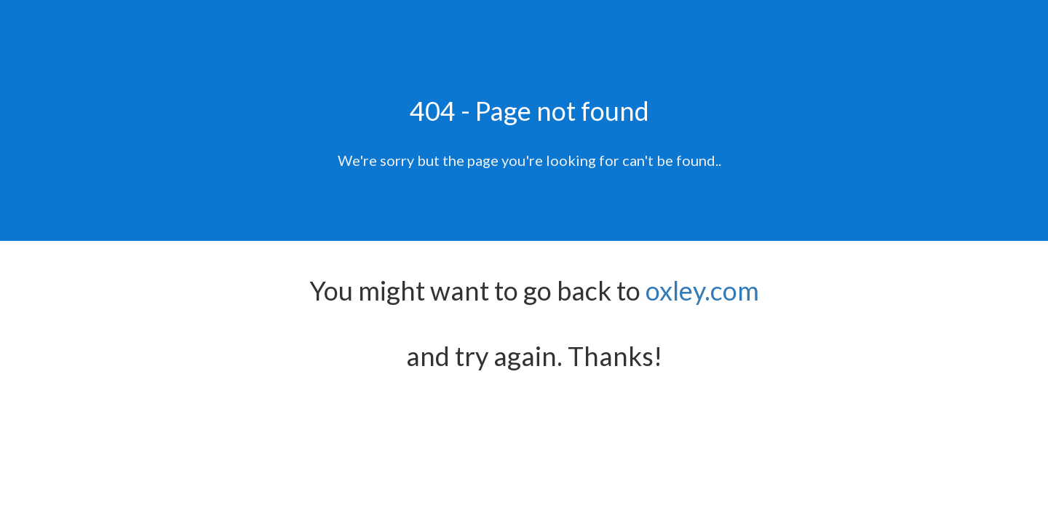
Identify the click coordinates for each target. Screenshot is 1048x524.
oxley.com (702, 290)
